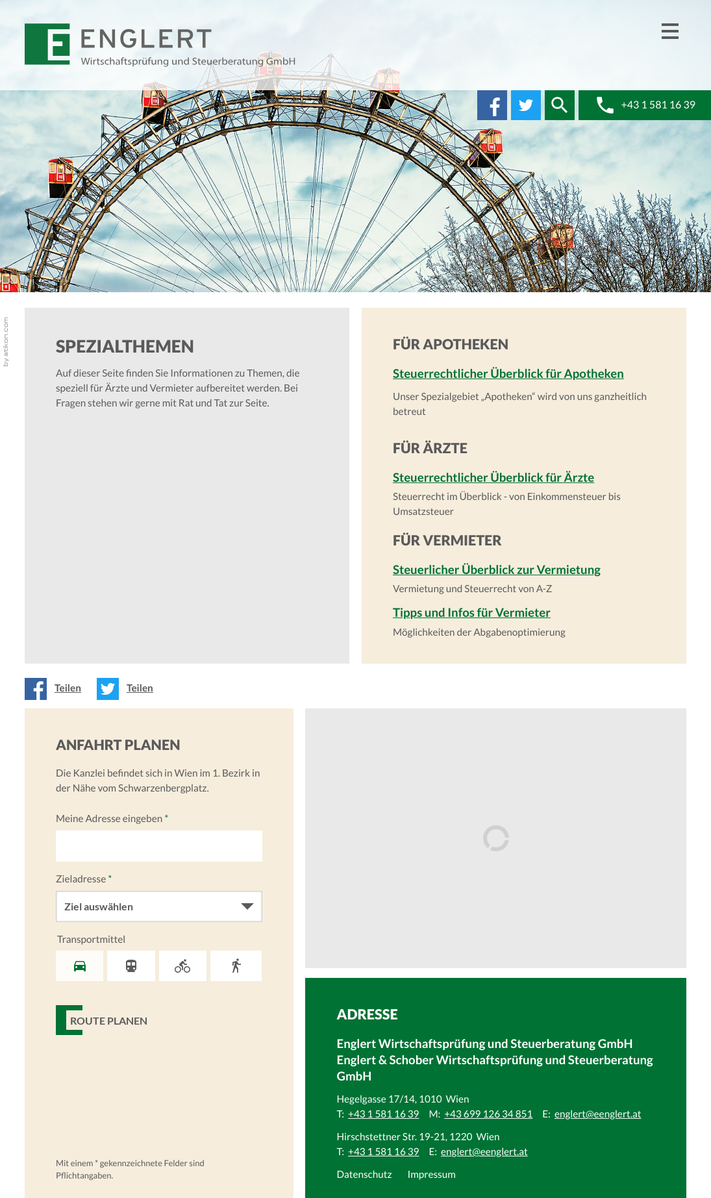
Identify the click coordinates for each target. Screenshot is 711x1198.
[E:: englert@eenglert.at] (598, 1114)
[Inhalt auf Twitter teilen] (129, 689)
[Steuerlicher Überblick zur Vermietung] (524, 579)
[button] (560, 105)
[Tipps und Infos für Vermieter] (524, 622)
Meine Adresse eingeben (112, 819)
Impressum (432, 1174)
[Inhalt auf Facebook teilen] (57, 689)
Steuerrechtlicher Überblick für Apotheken (508, 373)
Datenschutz (364, 1174)
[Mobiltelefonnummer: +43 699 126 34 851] (488, 1114)
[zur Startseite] (161, 45)
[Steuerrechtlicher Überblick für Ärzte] (524, 494)
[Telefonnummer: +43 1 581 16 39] (383, 1114)
